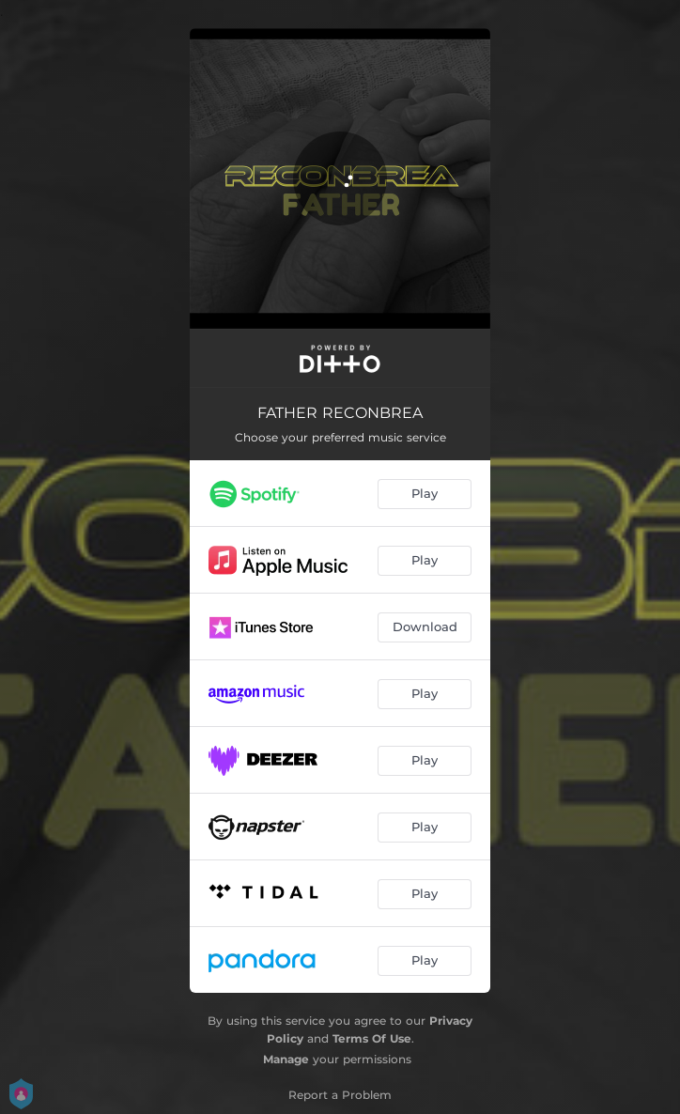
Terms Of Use (371, 1038)
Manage (286, 1059)
